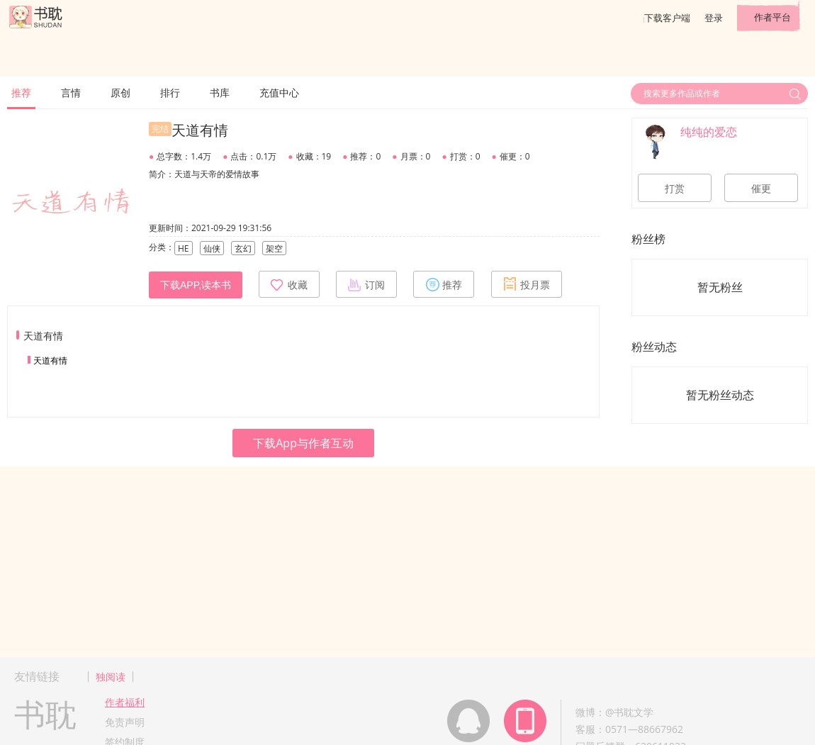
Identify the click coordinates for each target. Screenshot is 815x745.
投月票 (526, 284)
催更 (761, 188)
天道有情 (50, 360)
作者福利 (125, 702)
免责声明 (125, 722)
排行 (170, 92)
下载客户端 (667, 17)
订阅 (366, 284)
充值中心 (279, 92)
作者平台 (772, 17)
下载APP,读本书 (195, 285)
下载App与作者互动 (303, 443)
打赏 (675, 188)
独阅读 (110, 676)
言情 (71, 92)
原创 (120, 92)
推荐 (21, 92)
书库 (220, 92)
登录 (713, 17)
